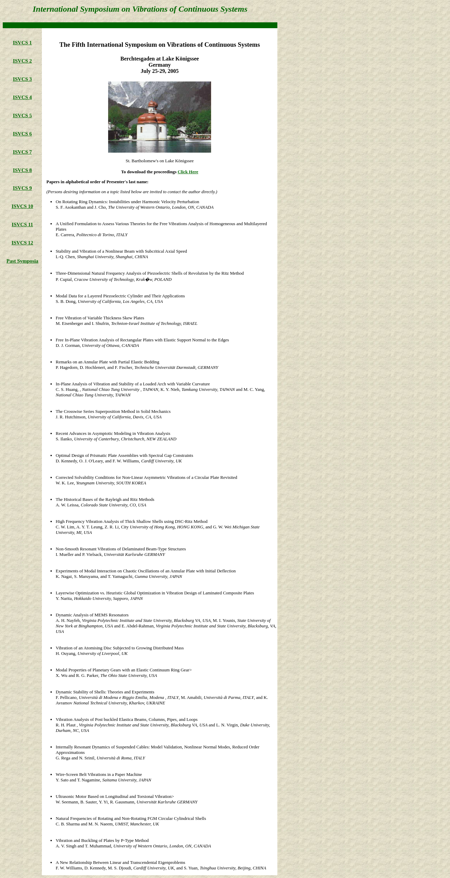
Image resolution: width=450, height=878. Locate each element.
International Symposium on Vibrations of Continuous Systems (140, 8)
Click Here (187, 171)
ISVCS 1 (22, 42)
